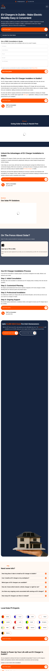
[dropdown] (47, 6)
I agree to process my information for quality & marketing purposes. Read (19, 68)
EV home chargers (28, 168)
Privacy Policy (34, 68)
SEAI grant (25, 94)
